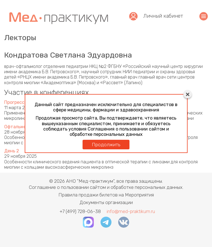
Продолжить (106, 144)
